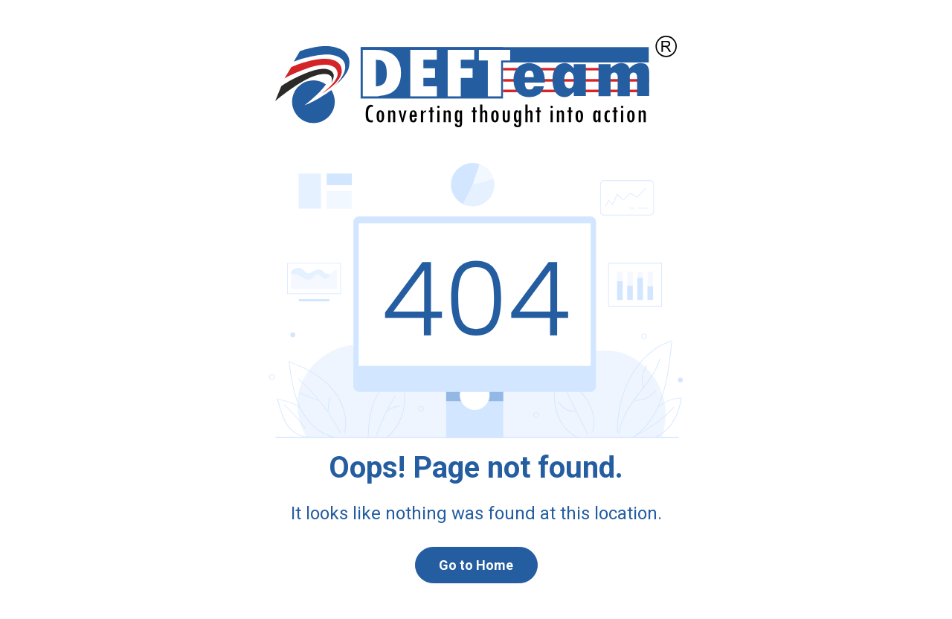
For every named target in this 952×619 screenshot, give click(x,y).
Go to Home (476, 565)
